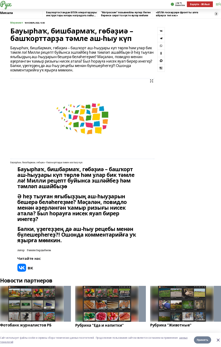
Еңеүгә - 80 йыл (200, 4)
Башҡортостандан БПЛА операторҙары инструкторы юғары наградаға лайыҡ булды (71, 14)
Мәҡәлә (6, 13)
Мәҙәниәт (16, 22)
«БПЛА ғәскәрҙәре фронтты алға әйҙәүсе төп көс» (177, 14)
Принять (202, 340)
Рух (5, 4)
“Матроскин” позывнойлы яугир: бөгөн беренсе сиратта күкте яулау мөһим (125, 14)
